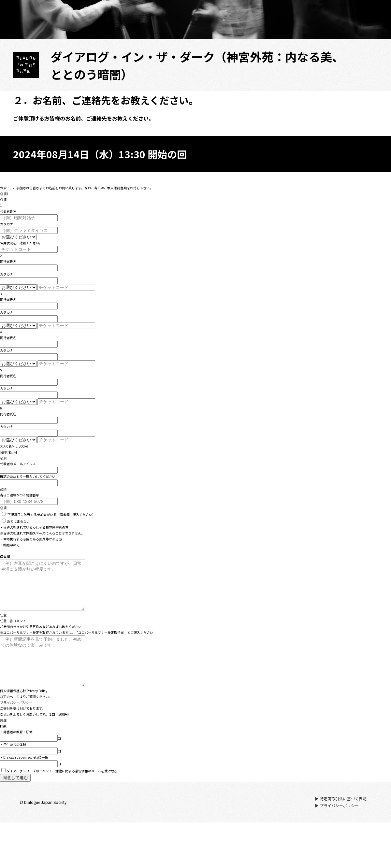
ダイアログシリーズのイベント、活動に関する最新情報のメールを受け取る (59, 790)
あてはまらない (16, 521)
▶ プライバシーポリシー (337, 825)
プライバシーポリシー (16, 722)
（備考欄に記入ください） (48, 514)
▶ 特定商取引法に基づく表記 (341, 818)
